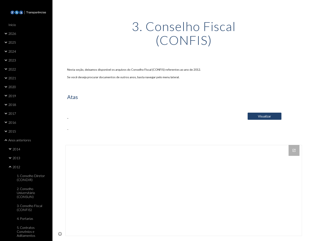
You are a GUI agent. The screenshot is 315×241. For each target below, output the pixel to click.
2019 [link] (12, 96)
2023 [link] (12, 60)
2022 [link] (12, 69)
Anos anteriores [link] (19, 140)
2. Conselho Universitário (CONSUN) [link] (26, 193)
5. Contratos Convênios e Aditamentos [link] (26, 231)
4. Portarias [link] (25, 218)
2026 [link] (12, 33)
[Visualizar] (265, 116)
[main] (183, 33)
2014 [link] (16, 149)
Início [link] (12, 25)
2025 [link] (12, 42)
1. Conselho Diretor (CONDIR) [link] (31, 178)
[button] (310, 6)
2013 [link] (16, 158)
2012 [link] (16, 167)
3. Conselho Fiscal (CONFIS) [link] (29, 208)
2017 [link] (12, 113)
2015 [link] (12, 131)
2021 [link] (12, 78)
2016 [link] (12, 122)
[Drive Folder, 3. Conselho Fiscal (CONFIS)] (183, 190)
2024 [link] (12, 51)
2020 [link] (12, 87)
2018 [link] (12, 105)
